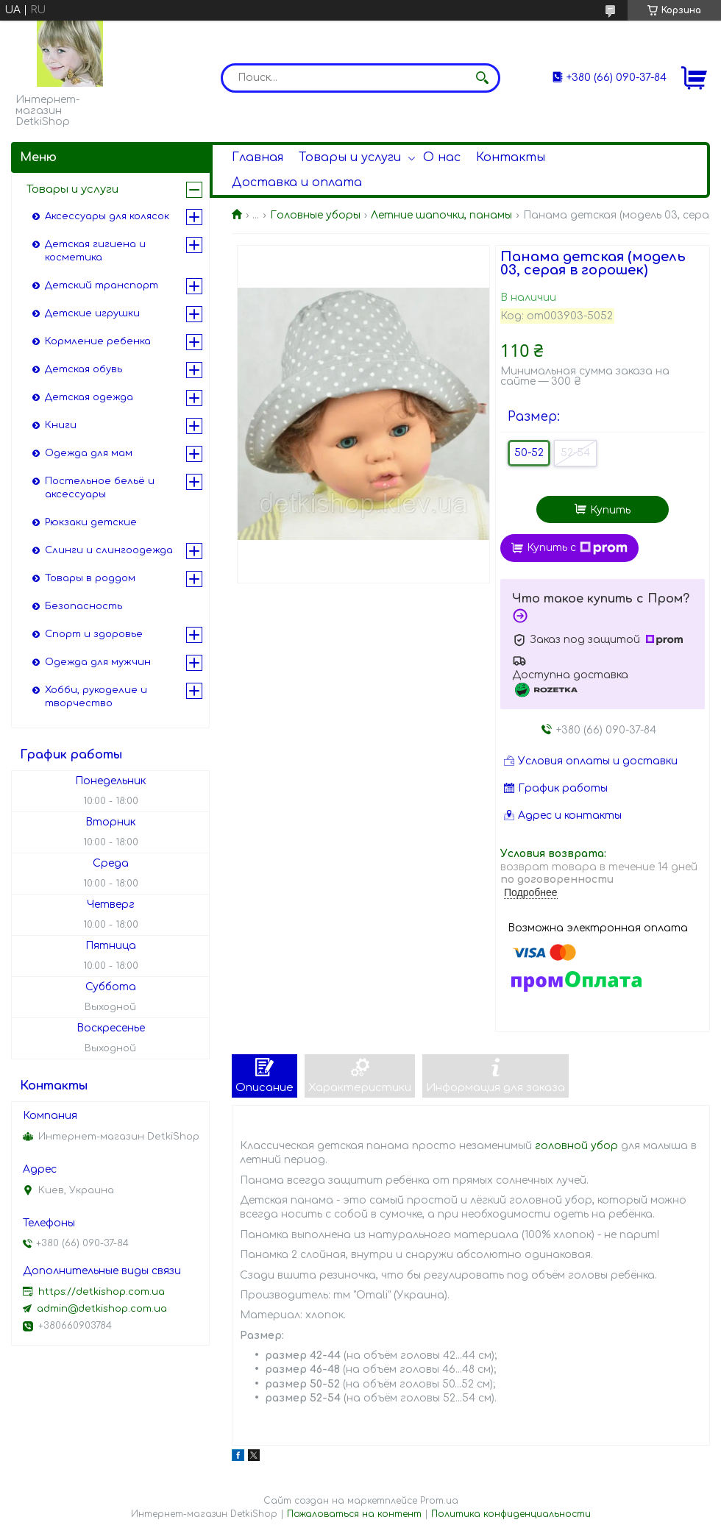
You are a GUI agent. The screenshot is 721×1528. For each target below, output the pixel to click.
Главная (257, 157)
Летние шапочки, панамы (441, 215)
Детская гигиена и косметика (95, 251)
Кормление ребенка (98, 341)
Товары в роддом (90, 578)
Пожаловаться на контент (354, 1514)
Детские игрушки (92, 313)
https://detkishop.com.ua (101, 1292)
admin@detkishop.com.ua (102, 1309)
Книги (61, 425)
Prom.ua (439, 1501)
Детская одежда (89, 397)
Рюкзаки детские (91, 522)
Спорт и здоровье (94, 634)
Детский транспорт (101, 285)
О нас (442, 157)
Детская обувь (83, 369)
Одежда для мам (88, 453)
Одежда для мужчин (98, 662)
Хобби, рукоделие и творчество (96, 696)
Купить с (577, 548)
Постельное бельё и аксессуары (99, 488)
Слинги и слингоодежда (109, 550)
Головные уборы (315, 215)
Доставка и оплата (297, 182)
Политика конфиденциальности (511, 1514)
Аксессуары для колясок (107, 216)
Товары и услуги (350, 157)
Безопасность (83, 606)
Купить (610, 510)
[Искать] (482, 78)
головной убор (576, 1145)
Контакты (510, 157)
